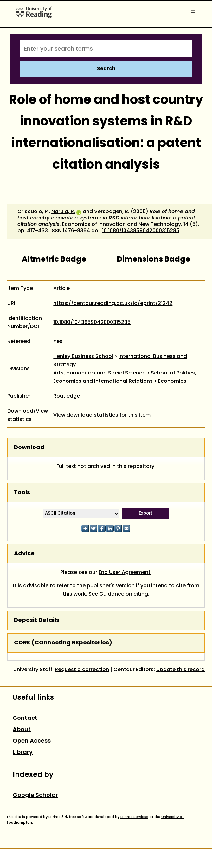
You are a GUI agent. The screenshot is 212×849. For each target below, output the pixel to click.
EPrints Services (134, 817)
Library (23, 753)
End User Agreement (125, 573)
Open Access (32, 741)
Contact (25, 718)
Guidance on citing (123, 594)
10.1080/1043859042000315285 (140, 231)
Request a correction (82, 670)
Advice (24, 554)
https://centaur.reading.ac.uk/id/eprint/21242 (112, 304)
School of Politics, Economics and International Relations (124, 377)
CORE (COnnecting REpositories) (63, 643)
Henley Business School (83, 357)
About (22, 730)
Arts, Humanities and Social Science (99, 373)
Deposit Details (36, 620)
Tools (22, 493)
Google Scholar (35, 795)
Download (29, 448)
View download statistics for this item (102, 415)
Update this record (180, 670)
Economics (172, 381)
